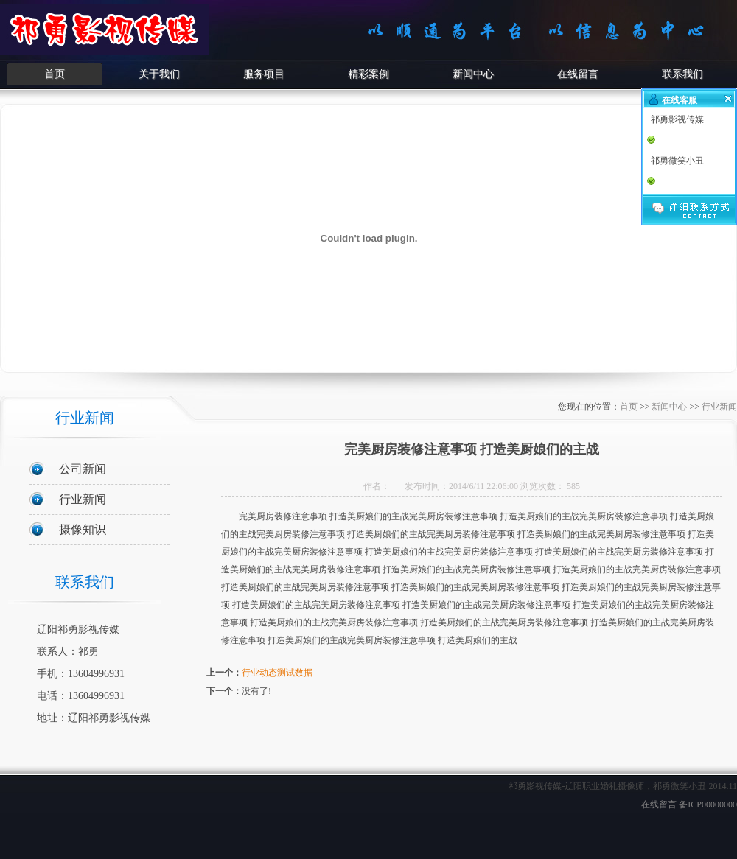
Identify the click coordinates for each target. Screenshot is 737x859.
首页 (54, 74)
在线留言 (577, 74)
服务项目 (263, 74)
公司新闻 (82, 469)
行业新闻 (82, 499)
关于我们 (159, 74)
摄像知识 (82, 529)
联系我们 (682, 74)
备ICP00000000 (708, 804)
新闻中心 (473, 74)
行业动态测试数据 (277, 672)
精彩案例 (368, 74)
